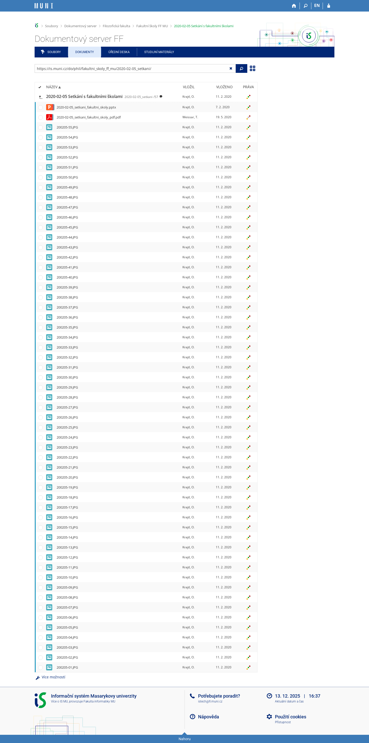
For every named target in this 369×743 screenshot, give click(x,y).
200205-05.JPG (67, 627)
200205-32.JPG (67, 357)
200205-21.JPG (67, 467)
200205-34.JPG (67, 337)
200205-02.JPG (67, 657)
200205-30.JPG (67, 377)
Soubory (51, 26)
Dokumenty (84, 52)
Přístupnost (283, 722)
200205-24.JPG (67, 437)
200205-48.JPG (67, 197)
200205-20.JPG (67, 477)
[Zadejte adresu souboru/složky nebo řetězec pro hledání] (135, 68)
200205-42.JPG (67, 257)
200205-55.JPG (67, 127)
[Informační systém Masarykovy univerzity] (44, 6)
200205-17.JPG (67, 507)
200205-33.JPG (67, 347)
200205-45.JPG (67, 227)
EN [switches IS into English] (317, 5)
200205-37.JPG (67, 307)
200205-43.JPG (67, 247)
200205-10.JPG (67, 577)
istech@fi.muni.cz (210, 701)
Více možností (50, 677)
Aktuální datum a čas (289, 701)
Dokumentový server (80, 26)
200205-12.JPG (67, 557)
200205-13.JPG (67, 547)
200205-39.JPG (67, 287)
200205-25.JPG (67, 427)
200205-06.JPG (67, 617)
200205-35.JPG (67, 327)
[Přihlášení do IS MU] (328, 6)
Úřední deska (119, 52)
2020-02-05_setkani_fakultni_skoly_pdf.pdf (89, 117)
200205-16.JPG (67, 517)
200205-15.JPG (67, 527)
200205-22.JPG (67, 457)
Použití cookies (290, 716)
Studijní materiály (159, 52)
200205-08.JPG (67, 597)
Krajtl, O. (188, 96)
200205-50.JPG (67, 177)
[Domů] (294, 6)
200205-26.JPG (67, 417)
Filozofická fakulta (116, 26)
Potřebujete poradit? (219, 696)
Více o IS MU (59, 701)
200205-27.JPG (67, 407)
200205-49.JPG (67, 187)
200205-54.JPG (67, 137)
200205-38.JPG (67, 297)
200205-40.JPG (67, 277)
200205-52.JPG (67, 157)
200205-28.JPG (67, 397)
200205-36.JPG (67, 317)
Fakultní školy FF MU (152, 26)
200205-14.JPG (67, 537)
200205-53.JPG (67, 147)
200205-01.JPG (67, 667)
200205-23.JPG (67, 447)
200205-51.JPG (67, 167)
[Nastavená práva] (248, 96)
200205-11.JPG (67, 567)
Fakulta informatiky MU (99, 701)
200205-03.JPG (67, 647)
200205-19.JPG (67, 487)
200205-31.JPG (67, 367)
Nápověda (208, 716)
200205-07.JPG (67, 607)
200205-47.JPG (67, 207)
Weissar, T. (190, 117)
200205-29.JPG (67, 387)
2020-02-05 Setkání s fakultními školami (203, 26)
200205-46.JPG (67, 217)
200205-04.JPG (67, 637)
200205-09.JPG (67, 587)
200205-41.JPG (67, 267)
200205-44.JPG (67, 237)
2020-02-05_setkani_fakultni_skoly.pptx (86, 107)
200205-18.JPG (67, 497)
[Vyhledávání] (305, 6)
